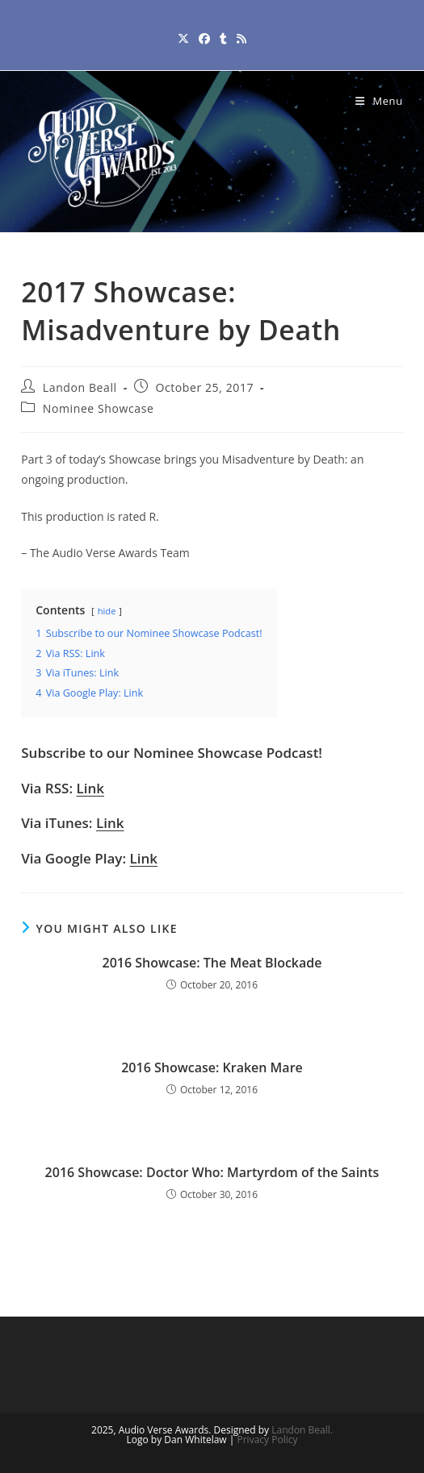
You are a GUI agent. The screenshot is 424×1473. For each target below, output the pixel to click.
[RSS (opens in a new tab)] (241, 38)
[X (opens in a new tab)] (183, 38)
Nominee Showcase (98, 408)
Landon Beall (80, 387)
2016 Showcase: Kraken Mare (212, 1067)
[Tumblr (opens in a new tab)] (223, 38)
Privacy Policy (267, 1439)
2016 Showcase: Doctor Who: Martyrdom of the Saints (212, 1172)
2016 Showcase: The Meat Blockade (212, 963)
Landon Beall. (302, 1430)
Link (90, 788)
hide (107, 611)
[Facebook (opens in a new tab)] (204, 38)
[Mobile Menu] (379, 101)
